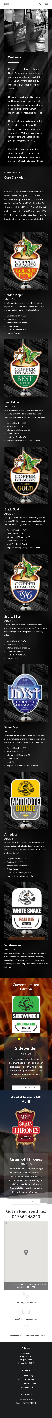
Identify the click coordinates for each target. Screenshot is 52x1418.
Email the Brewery (26, 1399)
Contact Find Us (27, 1387)
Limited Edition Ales (28, 1383)
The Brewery (27, 1375)
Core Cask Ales (28, 1379)
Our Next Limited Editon (26, 1087)
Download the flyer (26, 1201)
